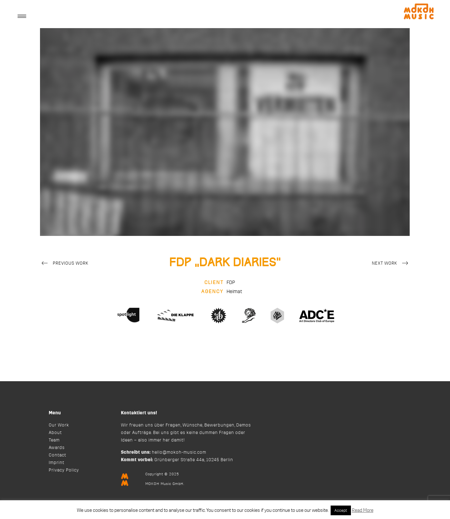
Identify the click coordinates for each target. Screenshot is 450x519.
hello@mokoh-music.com (179, 452)
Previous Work (64, 264)
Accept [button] (340, 510)
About (55, 433)
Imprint (56, 463)
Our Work (59, 425)
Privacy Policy (64, 470)
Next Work (391, 264)
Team (54, 440)
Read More (362, 510)
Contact (57, 455)
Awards (57, 448)
